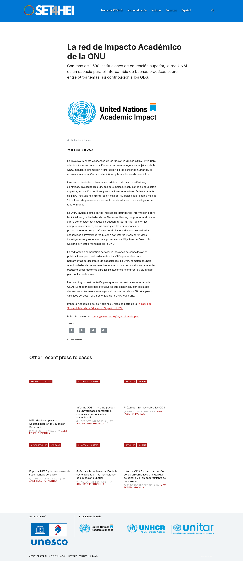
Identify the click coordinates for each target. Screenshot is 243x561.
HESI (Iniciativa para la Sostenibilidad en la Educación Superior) (47, 424)
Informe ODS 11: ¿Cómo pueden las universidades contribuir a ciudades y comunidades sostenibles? (95, 412)
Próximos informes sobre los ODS (144, 407)
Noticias (156, 10)
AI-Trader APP (207, 556)
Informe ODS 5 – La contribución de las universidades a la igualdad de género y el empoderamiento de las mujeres (145, 476)
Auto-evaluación (137, 10)
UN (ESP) (47, 381)
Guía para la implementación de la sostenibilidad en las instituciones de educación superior (96, 475)
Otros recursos (39, 445)
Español (186, 10)
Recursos (171, 10)
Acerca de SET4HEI (112, 10)
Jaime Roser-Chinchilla (48, 432)
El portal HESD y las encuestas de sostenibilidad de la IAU (49, 473)
